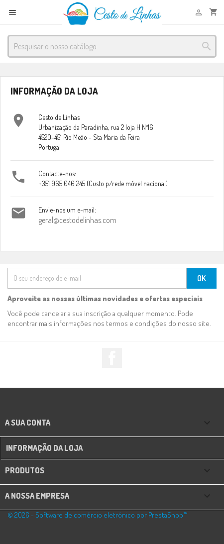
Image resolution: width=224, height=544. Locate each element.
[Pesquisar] (112, 46)
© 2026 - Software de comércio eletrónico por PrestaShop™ (97, 515)
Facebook (112, 358)
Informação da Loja (44, 448)
